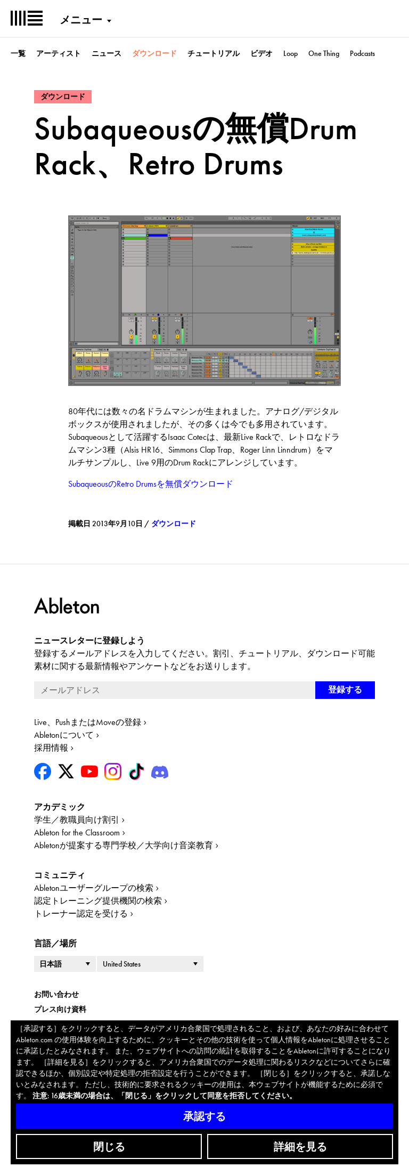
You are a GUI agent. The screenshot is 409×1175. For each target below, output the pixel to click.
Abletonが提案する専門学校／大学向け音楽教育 (123, 845)
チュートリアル (213, 53)
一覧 (18, 53)
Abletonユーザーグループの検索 (93, 888)
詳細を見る (300, 1147)
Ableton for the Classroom (77, 832)
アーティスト (58, 53)
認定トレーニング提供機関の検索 (98, 900)
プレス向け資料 (60, 1009)
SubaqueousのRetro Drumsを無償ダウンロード (150, 483)
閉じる (109, 1147)
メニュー (81, 20)
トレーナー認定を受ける (81, 913)
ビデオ (261, 53)
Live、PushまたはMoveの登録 (87, 722)
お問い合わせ (56, 994)
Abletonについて (64, 735)
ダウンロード (154, 53)
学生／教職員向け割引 (76, 819)
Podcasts (362, 53)
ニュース (106, 53)
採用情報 (51, 747)
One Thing (323, 53)
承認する (204, 1116)
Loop (290, 53)
